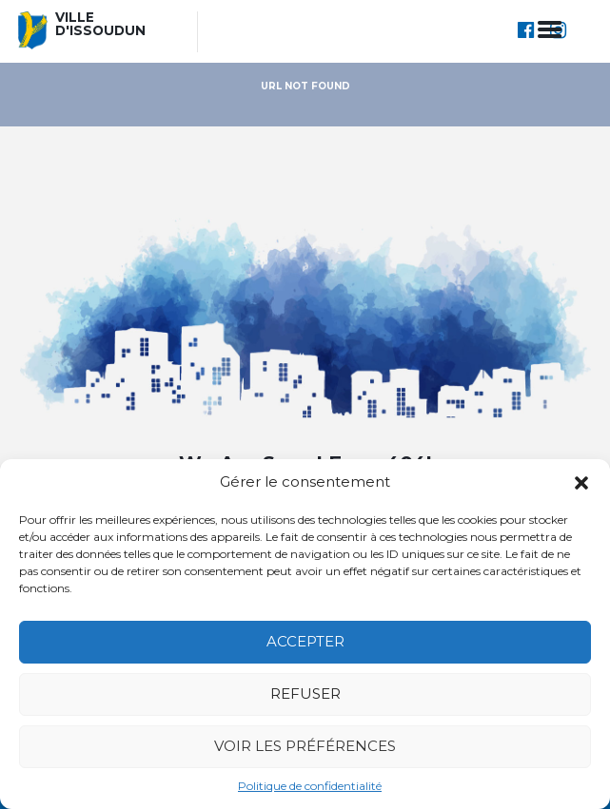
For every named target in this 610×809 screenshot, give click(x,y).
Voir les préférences (305, 746)
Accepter (305, 641)
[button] (581, 482)
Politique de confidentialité (310, 786)
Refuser (305, 693)
